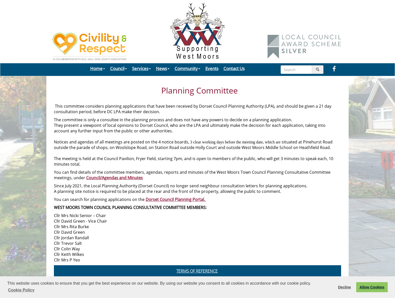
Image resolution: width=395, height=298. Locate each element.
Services (141, 68)
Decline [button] (344, 287)
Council (118, 68)
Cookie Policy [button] (21, 290)
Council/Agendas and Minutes (114, 178)
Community (187, 68)
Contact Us (234, 68)
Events (211, 68)
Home (97, 68)
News (163, 68)
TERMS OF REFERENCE (197, 271)
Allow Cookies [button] (371, 287)
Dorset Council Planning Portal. (176, 199)
